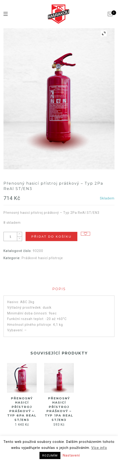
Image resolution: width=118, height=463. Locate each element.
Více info (99, 448)
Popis (59, 289)
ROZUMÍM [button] (50, 455)
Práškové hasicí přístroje (42, 258)
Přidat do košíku (51, 236)
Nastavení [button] (71, 455)
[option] (21, 395)
